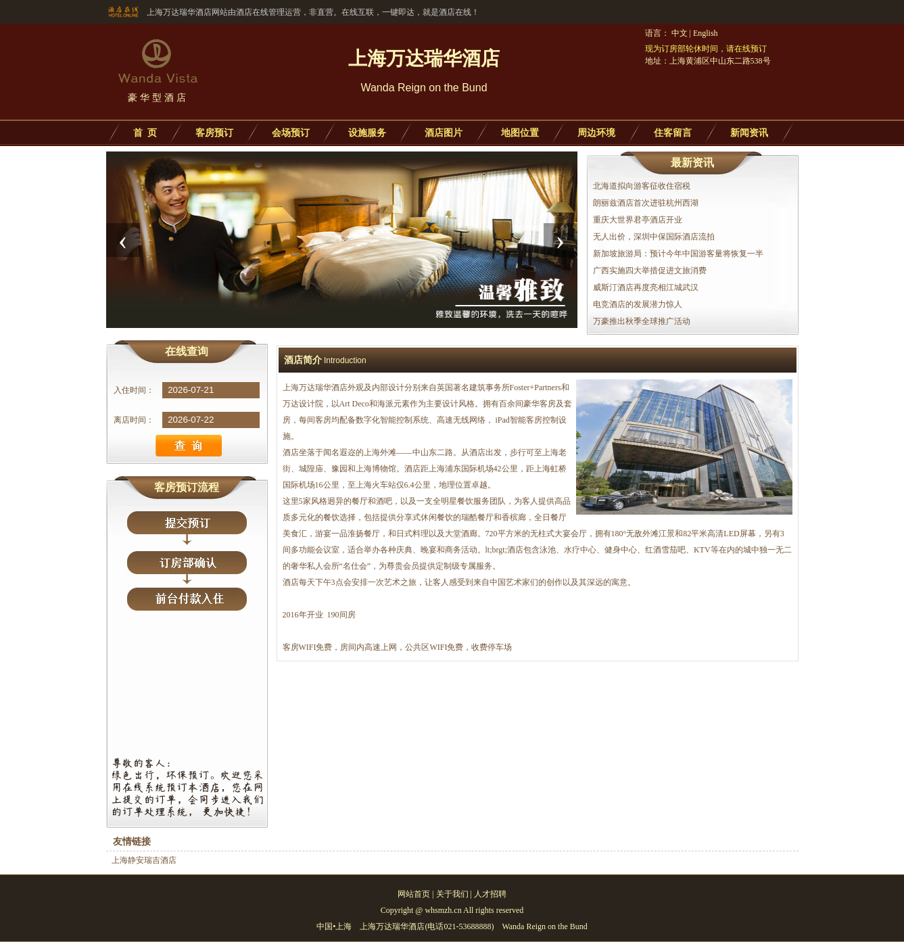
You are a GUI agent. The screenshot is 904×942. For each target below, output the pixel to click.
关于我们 (452, 894)
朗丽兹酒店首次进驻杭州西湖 (645, 203)
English (705, 33)
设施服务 (367, 133)
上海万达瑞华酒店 (315, 387)
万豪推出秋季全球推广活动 (641, 321)
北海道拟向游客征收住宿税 (641, 186)
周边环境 (596, 133)
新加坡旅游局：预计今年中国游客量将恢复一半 (678, 253)
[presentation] (123, 240)
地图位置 (520, 133)
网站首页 (414, 894)
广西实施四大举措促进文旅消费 (650, 270)
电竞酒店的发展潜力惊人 (637, 304)
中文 (679, 33)
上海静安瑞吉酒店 (144, 860)
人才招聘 (490, 894)
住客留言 (673, 133)
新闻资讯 (749, 133)
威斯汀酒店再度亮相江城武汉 (645, 287)
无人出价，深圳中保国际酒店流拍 (654, 236)
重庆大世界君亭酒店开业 (637, 220)
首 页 (145, 133)
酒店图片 (443, 133)
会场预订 (291, 133)
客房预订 (214, 133)
